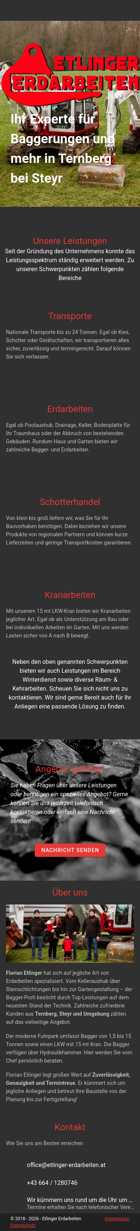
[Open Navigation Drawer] (130, 10)
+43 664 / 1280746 (52, 1182)
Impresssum (117, 1218)
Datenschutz (22, 1225)
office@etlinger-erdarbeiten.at (66, 1165)
